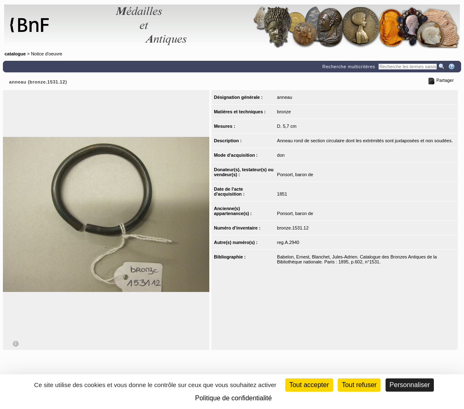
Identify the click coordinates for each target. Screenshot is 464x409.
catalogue (15, 53)
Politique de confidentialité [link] (233, 398)
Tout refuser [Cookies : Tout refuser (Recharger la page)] (359, 384)
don (280, 155)
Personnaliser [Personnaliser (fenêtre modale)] (410, 384)
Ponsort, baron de (295, 174)
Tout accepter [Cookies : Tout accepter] (309, 384)
